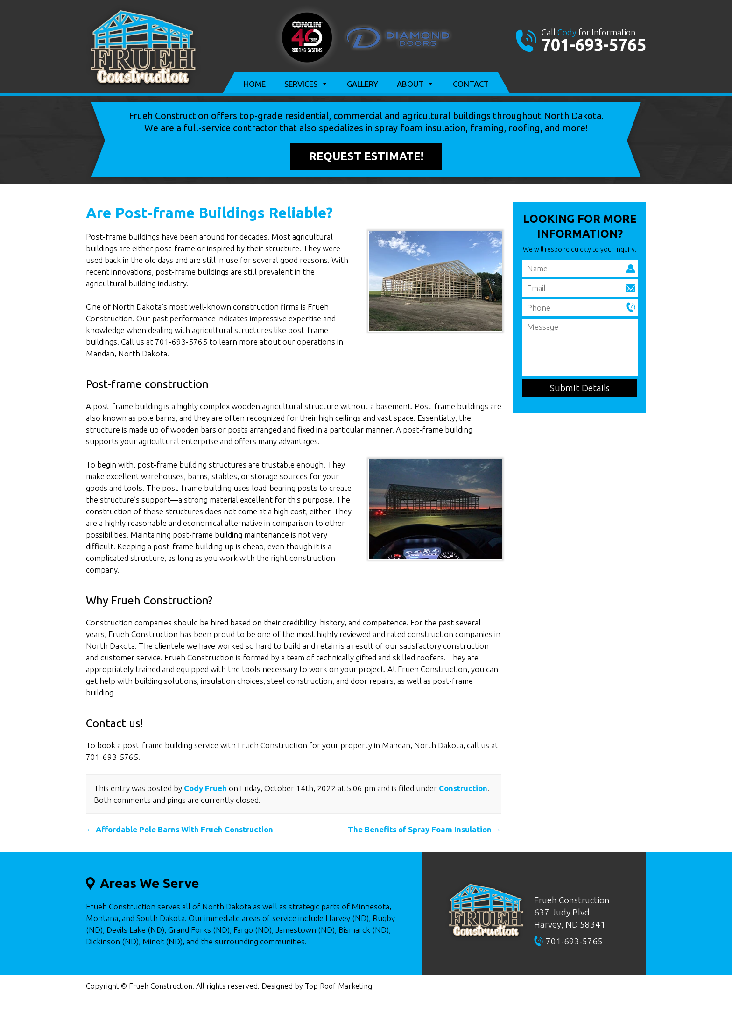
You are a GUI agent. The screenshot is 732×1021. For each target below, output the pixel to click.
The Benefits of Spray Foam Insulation (424, 829)
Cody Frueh (205, 788)
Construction (463, 788)
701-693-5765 (594, 44)
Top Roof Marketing (338, 986)
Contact (471, 83)
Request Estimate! (366, 156)
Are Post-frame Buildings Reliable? (209, 212)
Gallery (362, 83)
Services (306, 84)
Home (255, 83)
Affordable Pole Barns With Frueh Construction (179, 829)
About (415, 84)
